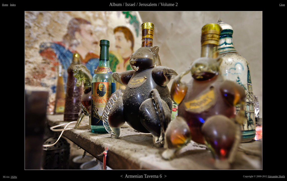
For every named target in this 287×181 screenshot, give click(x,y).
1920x (14, 176)
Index (13, 4)
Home (5, 4)
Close (282, 4)
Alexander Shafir (276, 176)
